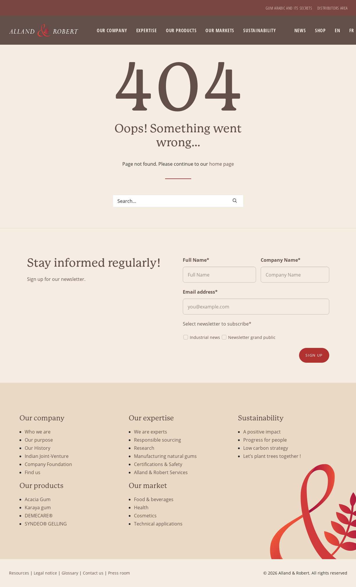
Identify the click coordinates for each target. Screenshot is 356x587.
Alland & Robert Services (161, 472)
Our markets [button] (219, 30)
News (300, 30)
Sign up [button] (314, 355)
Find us (32, 472)
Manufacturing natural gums (165, 456)
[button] (235, 200)
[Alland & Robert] (43, 30)
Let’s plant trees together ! (272, 456)
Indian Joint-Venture (47, 456)
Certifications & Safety (158, 464)
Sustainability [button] (259, 30)
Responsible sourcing (157, 440)
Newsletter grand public (248, 337)
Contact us (93, 573)
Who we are (38, 432)
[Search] (178, 201)
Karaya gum (38, 507)
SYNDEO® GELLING (46, 524)
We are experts (150, 432)
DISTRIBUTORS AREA (332, 8)
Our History (37, 448)
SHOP (320, 30)
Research (144, 448)
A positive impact (262, 432)
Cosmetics (145, 515)
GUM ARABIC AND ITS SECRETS (289, 8)
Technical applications (158, 524)
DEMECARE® (39, 515)
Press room (119, 573)
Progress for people (265, 440)
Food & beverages (153, 499)
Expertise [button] (146, 30)
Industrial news (201, 337)
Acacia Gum (38, 499)
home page (221, 164)
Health (141, 507)
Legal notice (45, 573)
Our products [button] (181, 30)
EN (337, 30)
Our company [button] (112, 30)
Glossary (70, 573)
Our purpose (39, 440)
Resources (19, 573)
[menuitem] (289, 8)
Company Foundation (48, 464)
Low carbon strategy (265, 448)
